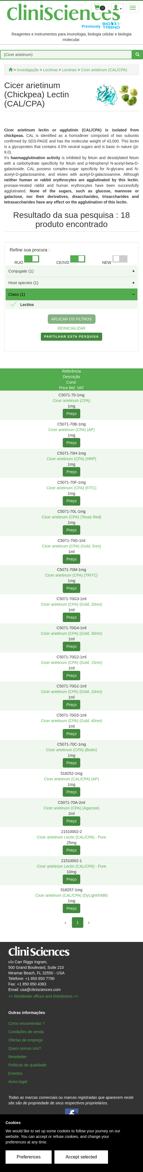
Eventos (15, 1073)
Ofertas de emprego (25, 1040)
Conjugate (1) (21, 271)
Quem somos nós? (24, 1048)
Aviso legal (17, 1081)
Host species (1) (23, 282)
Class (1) (16, 294)
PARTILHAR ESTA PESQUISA (71, 338)
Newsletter (17, 1056)
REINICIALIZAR (71, 328)
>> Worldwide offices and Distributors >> (43, 996)
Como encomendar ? (26, 1023)
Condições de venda (26, 1032)
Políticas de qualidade (27, 1065)
